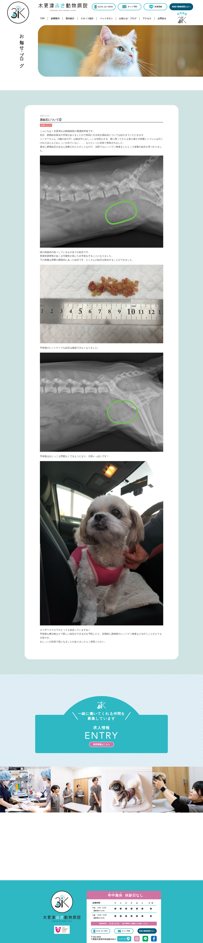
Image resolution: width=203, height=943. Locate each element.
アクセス (147, 18)
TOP (42, 18)
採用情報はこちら (101, 744)
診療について (46, 125)
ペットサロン (106, 18)
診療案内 (55, 18)
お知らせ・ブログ (127, 18)
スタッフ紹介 (87, 18)
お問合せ (162, 18)
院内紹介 (70, 18)
